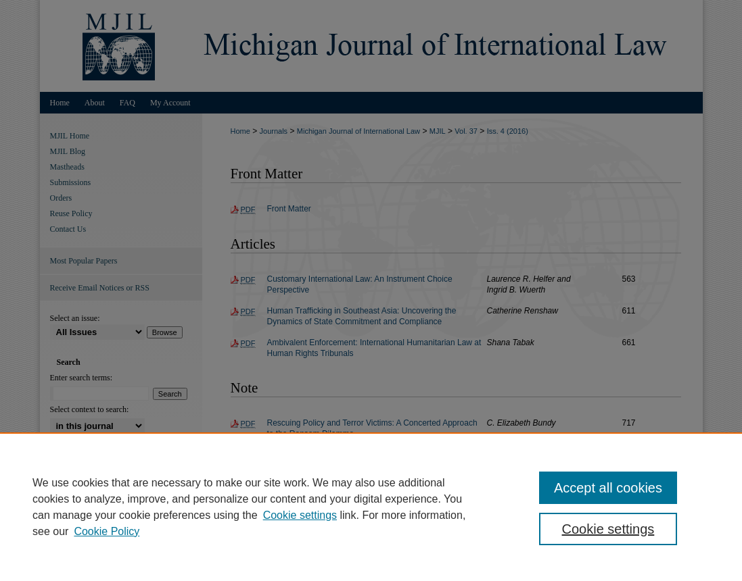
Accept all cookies (608, 487)
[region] (371, 506)
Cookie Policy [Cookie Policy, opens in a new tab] (106, 531)
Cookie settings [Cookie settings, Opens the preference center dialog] (608, 529)
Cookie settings (300, 515)
